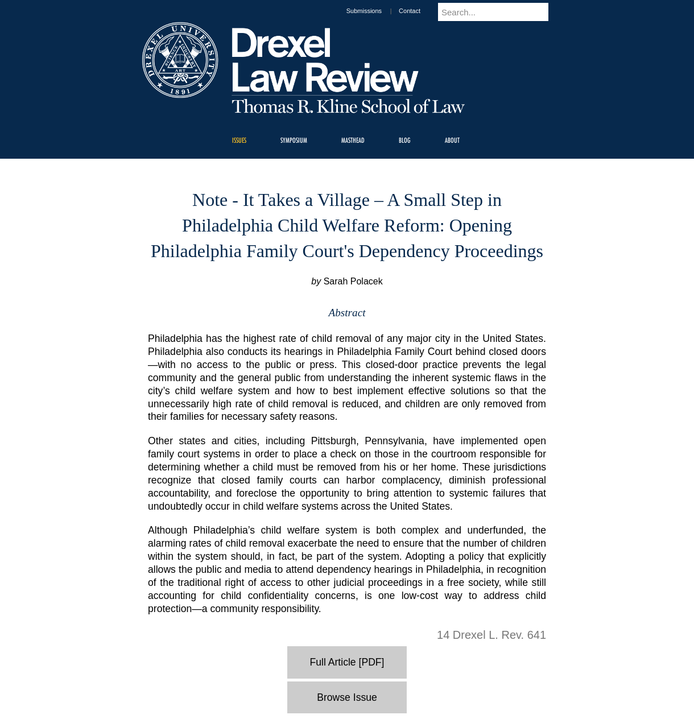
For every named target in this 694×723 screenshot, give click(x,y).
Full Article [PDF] (347, 662)
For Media (269, 683)
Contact (420, 10)
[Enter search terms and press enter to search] (500, 12)
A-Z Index (233, 683)
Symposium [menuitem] (293, 140)
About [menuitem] (452, 140)
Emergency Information (337, 694)
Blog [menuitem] (405, 140)
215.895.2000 (445, 714)
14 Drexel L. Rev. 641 (491, 635)
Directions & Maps (428, 683)
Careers (303, 683)
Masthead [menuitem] (353, 140)
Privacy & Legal (343, 683)
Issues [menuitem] (239, 140)
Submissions (375, 10)
